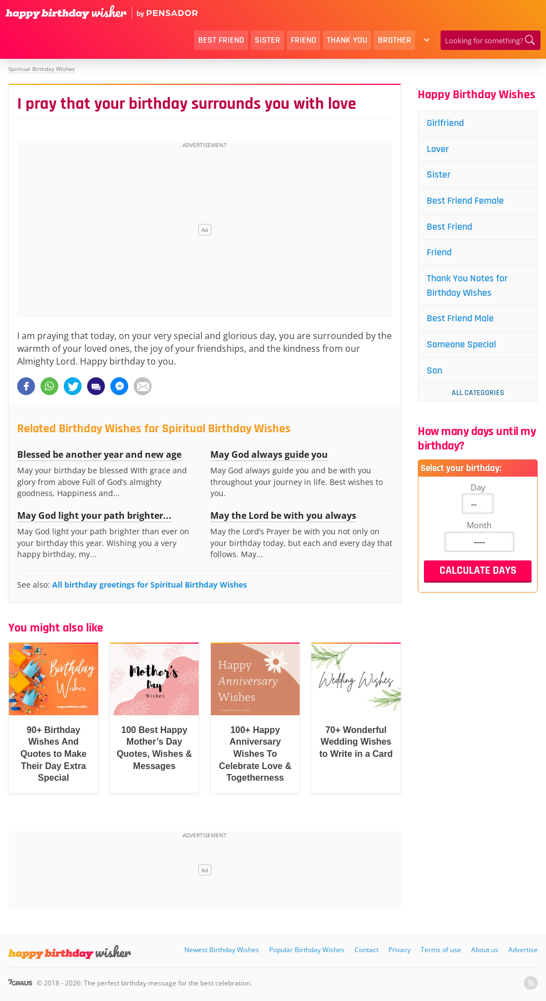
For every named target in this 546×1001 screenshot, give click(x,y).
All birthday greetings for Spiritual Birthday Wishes (149, 584)
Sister (267, 40)
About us (484, 949)
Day (478, 488)
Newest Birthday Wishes (221, 949)
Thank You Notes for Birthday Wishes (467, 286)
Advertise (523, 949)
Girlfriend (445, 123)
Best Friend (221, 40)
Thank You (347, 40)
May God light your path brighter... (94, 515)
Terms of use (441, 949)
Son (434, 371)
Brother (394, 40)
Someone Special (461, 345)
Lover (438, 149)
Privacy (399, 949)
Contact (366, 949)
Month (479, 526)
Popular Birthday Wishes (307, 949)
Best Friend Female (465, 201)
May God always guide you (269, 454)
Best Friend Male (460, 319)
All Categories (478, 394)
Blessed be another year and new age (99, 454)
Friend (303, 40)
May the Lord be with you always (283, 515)
